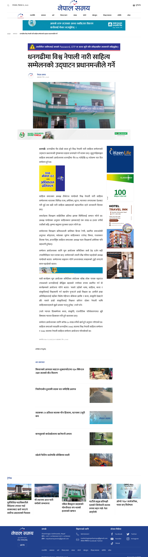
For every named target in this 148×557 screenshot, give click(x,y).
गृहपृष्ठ (8, 34)
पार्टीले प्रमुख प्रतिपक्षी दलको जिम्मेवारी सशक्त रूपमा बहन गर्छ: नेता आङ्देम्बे (99, 507)
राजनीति (32, 15)
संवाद (75, 15)
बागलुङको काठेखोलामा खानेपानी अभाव (53, 434)
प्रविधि (119, 15)
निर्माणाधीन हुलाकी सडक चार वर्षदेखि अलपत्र (55, 389)
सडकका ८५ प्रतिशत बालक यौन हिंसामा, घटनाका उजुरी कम (60, 414)
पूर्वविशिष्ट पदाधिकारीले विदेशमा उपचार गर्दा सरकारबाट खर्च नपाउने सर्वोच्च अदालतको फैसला (18, 508)
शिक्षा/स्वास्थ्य (107, 15)
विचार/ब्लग (63, 15)
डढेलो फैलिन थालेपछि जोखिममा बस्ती (52, 455)
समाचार (43, 15)
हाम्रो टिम (22, 545)
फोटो (84, 15)
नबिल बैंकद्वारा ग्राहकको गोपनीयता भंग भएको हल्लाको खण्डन (72, 507)
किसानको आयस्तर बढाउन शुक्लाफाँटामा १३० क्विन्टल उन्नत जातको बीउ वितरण (59, 371)
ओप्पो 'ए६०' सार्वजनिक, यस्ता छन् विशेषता (127, 503)
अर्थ (53, 15)
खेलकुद (94, 15)
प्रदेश (128, 15)
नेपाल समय (41, 74)
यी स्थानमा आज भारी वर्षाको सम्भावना (44, 502)
